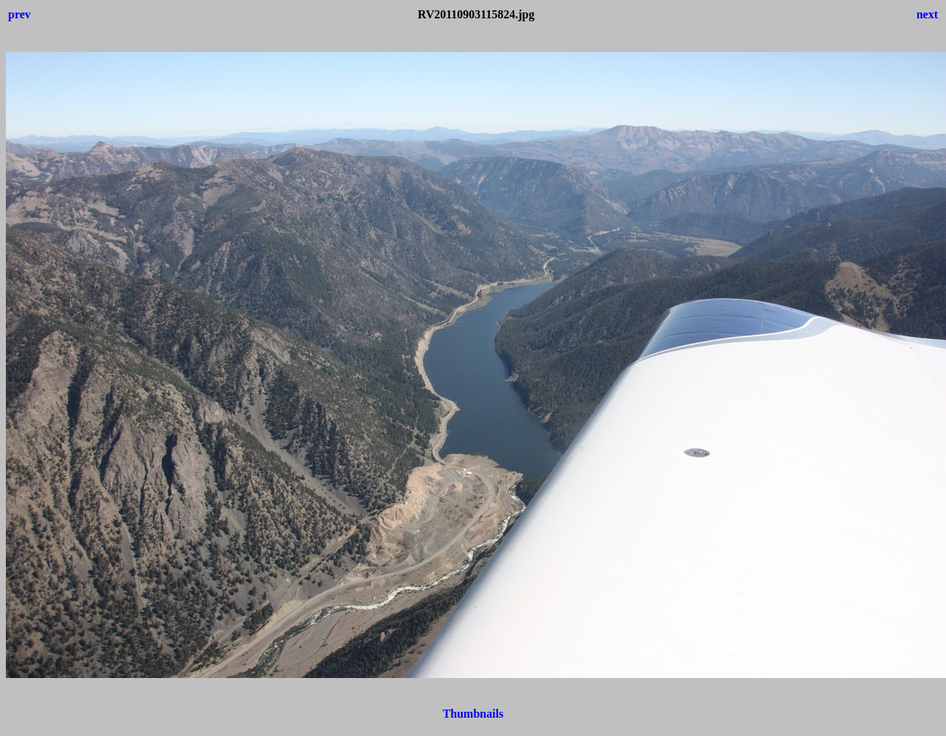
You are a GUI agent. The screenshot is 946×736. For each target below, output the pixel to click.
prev (19, 14)
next (927, 14)
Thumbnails (473, 713)
